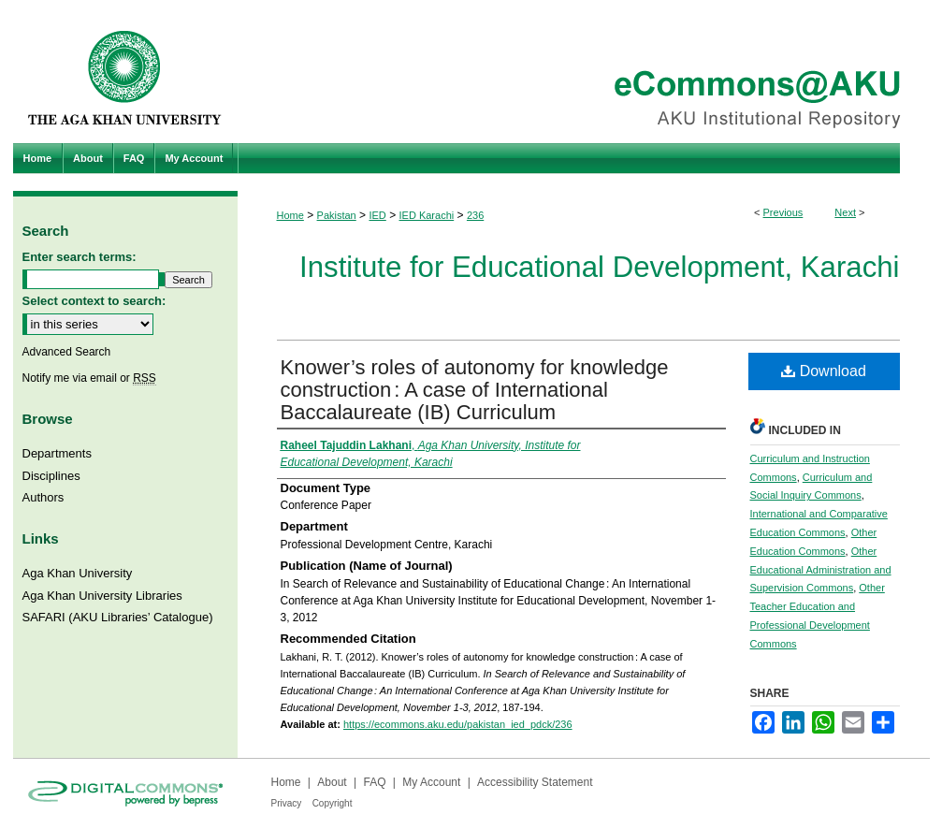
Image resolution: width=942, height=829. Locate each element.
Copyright (332, 803)
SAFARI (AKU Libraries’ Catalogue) (117, 617)
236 (475, 215)
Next (845, 212)
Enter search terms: (79, 257)
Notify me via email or (89, 378)
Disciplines (51, 476)
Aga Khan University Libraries (102, 596)
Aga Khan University (77, 573)
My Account (431, 782)
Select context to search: (94, 301)
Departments (57, 453)
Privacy (286, 803)
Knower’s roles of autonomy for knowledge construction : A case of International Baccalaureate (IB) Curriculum (475, 390)
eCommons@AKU (584, 71)
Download (823, 371)
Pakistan (336, 215)
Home (290, 215)
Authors (43, 497)
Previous (783, 212)
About (331, 782)
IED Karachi (427, 215)
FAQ (374, 782)
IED (377, 215)
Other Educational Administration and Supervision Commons (820, 569)
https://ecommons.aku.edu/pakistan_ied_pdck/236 (457, 724)
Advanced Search (66, 351)
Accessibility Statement (534, 782)
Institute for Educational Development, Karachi (599, 267)
